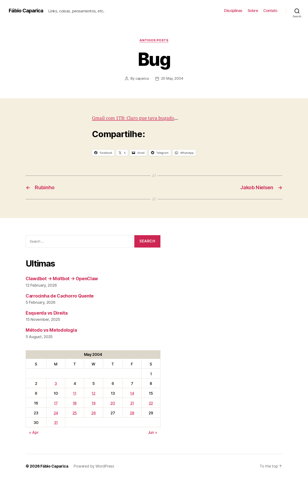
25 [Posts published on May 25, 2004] (75, 413)
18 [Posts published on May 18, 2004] (75, 403)
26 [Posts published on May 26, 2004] (93, 413)
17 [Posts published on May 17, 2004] (56, 403)
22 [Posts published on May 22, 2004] (151, 403)
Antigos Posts (153, 40)
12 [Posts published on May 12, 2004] (93, 393)
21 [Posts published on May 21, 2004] (132, 403)
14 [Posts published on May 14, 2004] (132, 393)
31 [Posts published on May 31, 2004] (56, 422)
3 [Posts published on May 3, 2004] (56, 383)
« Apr (34, 432)
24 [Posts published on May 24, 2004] (56, 413)
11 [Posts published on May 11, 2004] (74, 393)
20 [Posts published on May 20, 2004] (112, 403)
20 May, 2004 (172, 78)
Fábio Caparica (26, 10)
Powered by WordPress (94, 466)
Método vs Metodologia (51, 330)
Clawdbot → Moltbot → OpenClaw (62, 278)
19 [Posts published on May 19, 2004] (93, 403)
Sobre (253, 10)
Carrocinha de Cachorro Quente (60, 295)
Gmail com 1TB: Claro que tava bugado (133, 118)
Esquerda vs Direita (47, 312)
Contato (270, 10)
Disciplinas (233, 10)
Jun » (152, 432)
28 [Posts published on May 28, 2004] (132, 413)
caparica (142, 78)
